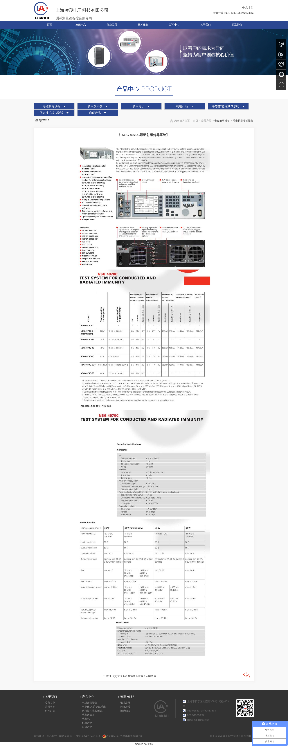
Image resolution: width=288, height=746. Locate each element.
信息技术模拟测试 (51, 112)
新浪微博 (128, 676)
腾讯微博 (138, 676)
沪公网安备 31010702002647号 (122, 736)
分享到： (108, 676)
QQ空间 (118, 676)
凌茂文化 (50, 702)
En (252, 7)
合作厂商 (50, 710)
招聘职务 (125, 710)
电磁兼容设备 (51, 106)
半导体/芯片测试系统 (225, 106)
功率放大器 (95, 106)
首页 (195, 120)
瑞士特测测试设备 (243, 120)
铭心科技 (52, 736)
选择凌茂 (125, 706)
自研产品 (95, 112)
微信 (153, 676)
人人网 (147, 676)
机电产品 (182, 106)
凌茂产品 (206, 120)
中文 (245, 7)
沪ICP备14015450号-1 (87, 736)
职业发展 (125, 702)
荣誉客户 (50, 706)
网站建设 (39, 736)
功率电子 (138, 106)
